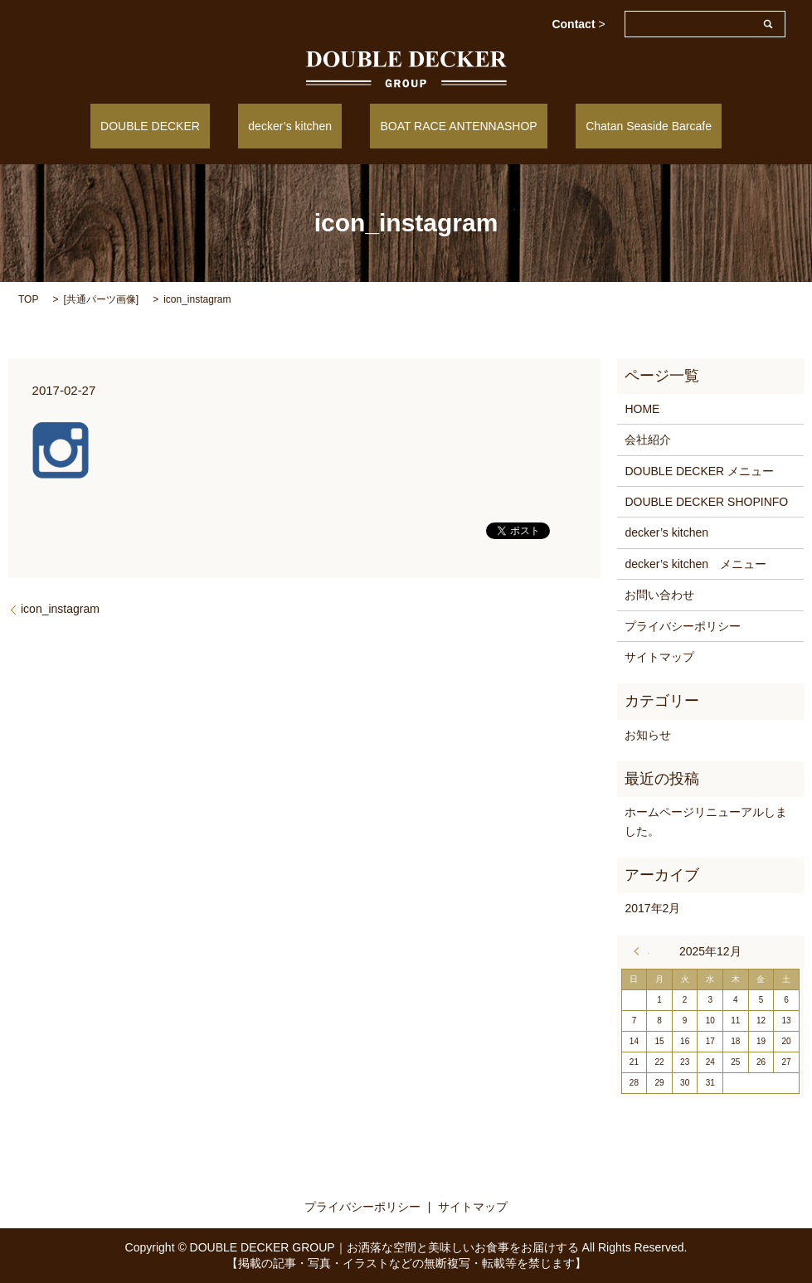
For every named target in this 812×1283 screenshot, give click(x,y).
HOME (642, 408)
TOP (28, 298)
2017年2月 (652, 907)
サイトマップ (659, 656)
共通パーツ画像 (101, 298)
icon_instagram (60, 608)
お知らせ (648, 733)
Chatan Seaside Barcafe (618, 125)
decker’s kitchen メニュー (695, 563)
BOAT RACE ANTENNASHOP (448, 125)
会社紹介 (648, 438)
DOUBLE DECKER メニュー (699, 469)
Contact (578, 24)
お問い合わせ (659, 593)
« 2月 (641, 949)
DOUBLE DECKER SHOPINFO (706, 501)
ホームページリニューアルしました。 (706, 820)
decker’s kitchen (301, 125)
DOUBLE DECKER (181, 125)
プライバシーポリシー (683, 624)
